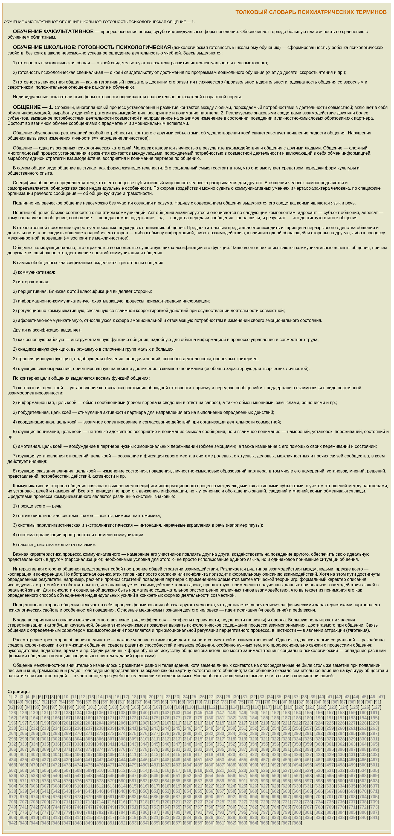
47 (381, 696)
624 (231, 786)
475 (89, 765)
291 (308, 733)
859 (198, 823)
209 (154, 723)
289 (286, 733)
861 (220, 823)
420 (231, 754)
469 (23, 765)
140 (143, 712)
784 (122, 812)
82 (301, 702)
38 (304, 696)
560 (275, 775)
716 (122, 802)
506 (56, 770)
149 (242, 712)
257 (308, 728)
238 (100, 728)
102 (102, 707)
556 (231, 775)
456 (253, 759)
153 (286, 712)
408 (100, 754)
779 (67, 812)
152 (275, 712)
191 (330, 718)
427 (308, 754)
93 (19, 707)
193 (352, 718)
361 (330, 744)
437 (45, 759)
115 (245, 707)
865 (264, 823)
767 (308, 807)
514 (143, 770)
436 (34, 759)
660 (253, 791)
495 (308, 765)
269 (67, 733)
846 (56, 823)
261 (352, 728)
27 (210, 696)
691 (220, 796)
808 (12, 817)
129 (23, 712)
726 (231, 802)
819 (133, 817)
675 (45, 796)
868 (297, 823)
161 (374, 712)
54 (62, 702)
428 (319, 754)
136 (100, 712)
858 (188, 823)
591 (242, 781)
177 (176, 718)
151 (264, 712)
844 (34, 823)
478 (122, 765)
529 (308, 770)
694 (253, 796)
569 (374, 775)
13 (91, 696)
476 (100, 765)
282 (209, 733)
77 (258, 702)
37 (296, 696)
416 (188, 754)
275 (133, 733)
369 (45, 749)
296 (363, 733)
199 (45, 723)
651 (154, 791)
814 (78, 817)
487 (220, 765)
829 (242, 817)
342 (122, 744)
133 (67, 712)
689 (198, 796)
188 (297, 718)
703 (352, 796)
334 (34, 744)
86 (334, 702)
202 (78, 723)
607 (45, 786)
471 (45, 765)
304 (78, 739)
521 (220, 770)
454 (231, 759)
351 (220, 744)
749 (111, 807)
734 (319, 802)
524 (253, 770)
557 (242, 775)
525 (264, 770)
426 (297, 754)
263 (374, 728)
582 (143, 781)
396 (341, 749)
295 (352, 733)
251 (242, 728)
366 (12, 749)
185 (264, 718)
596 (297, 781)
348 (188, 744)
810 (34, 817)
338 (78, 744)
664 (297, 791)
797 (264, 812)
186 (275, 718)
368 (34, 749)
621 (198, 786)
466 (363, 759)
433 (374, 754)
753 (154, 807)
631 (308, 786)
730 (275, 802)
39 (313, 696)
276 (143, 733)
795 (242, 812)
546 (122, 775)
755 (176, 807)
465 (352, 759)
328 (341, 739)
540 (56, 775)
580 (122, 781)
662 (275, 791)
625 (242, 786)
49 (19, 702)
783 (111, 812)
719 (154, 802)
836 (319, 817)
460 (297, 759)
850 (100, 823)
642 (56, 791)
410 (122, 754)
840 (363, 817)
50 (28, 702)
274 (122, 733)
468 (12, 765)
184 (253, 718)
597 (308, 781)
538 (34, 775)
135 (89, 712)
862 (231, 823)
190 (319, 718)
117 (267, 707)
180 (209, 718)
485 (198, 765)
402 (34, 754)
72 (215, 702)
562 (297, 775)
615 (133, 786)
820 (143, 817)
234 (56, 728)
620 (188, 786)
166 (56, 718)
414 (165, 754)
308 (122, 739)
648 (122, 791)
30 (236, 696)
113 (223, 707)
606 (34, 786)
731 (286, 802)
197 (23, 723)
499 (352, 765)
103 (113, 707)
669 (352, 791)
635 (352, 786)
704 (363, 796)
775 (23, 812)
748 (100, 807)
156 (319, 712)
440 (78, 759)
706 (12, 802)
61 (122, 702)
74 (232, 702)
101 (91, 707)
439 (67, 759)
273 (111, 733)
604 (12, 786)
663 (286, 791)
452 (209, 759)
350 (209, 744)
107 (157, 707)
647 (111, 791)
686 (165, 796)
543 (89, 775)
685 (154, 796)
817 (111, 817)
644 (78, 791)
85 (326, 702)
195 (374, 718)
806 (363, 812)
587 (198, 781)
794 (231, 812)
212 (188, 723)
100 (80, 707)
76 (249, 702)
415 (176, 754)
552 (188, 775)
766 (297, 807)
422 (253, 754)
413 (154, 754)
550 (165, 775)
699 (308, 796)
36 (287, 696)
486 (209, 765)
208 (143, 723)
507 (67, 770)
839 (352, 817)
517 (176, 770)
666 (319, 791)
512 (122, 770)
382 (188, 749)
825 (198, 817)
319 (242, 739)
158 (341, 712)
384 (209, 749)
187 (286, 718)
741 (23, 807)
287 (264, 733)
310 (143, 739)
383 (198, 749)
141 (154, 712)
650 (143, 791)
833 (286, 817)
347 (176, 744)
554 (209, 775)
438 (56, 759)
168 (78, 718)
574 (56, 781)
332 (12, 744)
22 (168, 696)
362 (341, 744)
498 (341, 765)
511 (111, 770)
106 (146, 707)
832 (275, 817)
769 (330, 807)
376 (122, 749)
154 (297, 712)
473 (67, 765)
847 (67, 823)
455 (242, 759)
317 (220, 739)
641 (45, 791)
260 (341, 728)
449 (176, 759)
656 (209, 791)
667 (330, 791)
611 (89, 786)
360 (319, 744)
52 (45, 702)
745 (67, 807)
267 (45, 733)
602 (363, 781)
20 (151, 696)
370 (56, 749)
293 (330, 733)
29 (227, 696)
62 (130, 702)
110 (190, 707)
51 (36, 702)
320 (253, 739)
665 (308, 791)
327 (330, 739)
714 (100, 802)
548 (143, 775)
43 (347, 696)
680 (100, 796)
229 (374, 723)
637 (374, 786)
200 (56, 723)
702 (341, 796)
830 (253, 817)
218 (253, 723)
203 (89, 723)
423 (264, 754)
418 (209, 754)
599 (330, 781)
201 (67, 723)
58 (96, 702)
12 (82, 696)
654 (188, 791)
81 (292, 702)
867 (286, 823)
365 (374, 744)
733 (308, 802)
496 (319, 765)
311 (154, 739)
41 (330, 696)
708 (34, 802)
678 (78, 796)
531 (330, 770)
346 (165, 744)
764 (275, 807)
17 (125, 696)
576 (78, 781)
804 (341, 812)
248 (209, 728)
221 (286, 723)
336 (56, 744)
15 (108, 696)
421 (242, 754)
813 (67, 817)
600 (341, 781)
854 (143, 823)
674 (34, 796)
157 (330, 712)
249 (220, 728)
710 (56, 802)
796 (253, 812)
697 (286, 796)
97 (53, 707)
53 (53, 702)
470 (34, 765)
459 (286, 759)
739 (374, 802)
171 (111, 718)
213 (198, 723)
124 (343, 707)
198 (34, 723)
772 (363, 807)
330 (363, 739)
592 (253, 781)
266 (34, 733)
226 (341, 723)
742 (34, 807)
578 (100, 781)
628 (275, 786)
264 (12, 733)
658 (231, 791)
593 (264, 781)
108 (168, 707)
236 (78, 728)
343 (133, 744)
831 (264, 817)
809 (23, 817)
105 (135, 707)
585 (176, 781)
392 (297, 749)
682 (122, 796)
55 (70, 702)
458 (275, 759)
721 (176, 802)
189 (308, 718)
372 (78, 749)
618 (165, 786)
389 (264, 749)
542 (78, 775)
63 (139, 702)
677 (67, 796)
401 (23, 754)
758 (209, 807)
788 (165, 812)
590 (231, 781)
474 (78, 765)
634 (341, 786)
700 (319, 796)
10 (65, 696)
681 (111, 796)
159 (352, 712)
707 (23, 802)
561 (286, 775)
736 (341, 802)
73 (224, 702)
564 (319, 775)
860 (209, 823)
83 (309, 702)
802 (319, 812)
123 (332, 707)
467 (374, 759)
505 (45, 770)
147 (220, 712)
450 (188, 759)
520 (209, 770)
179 (198, 718)
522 (231, 770)
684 (143, 796)
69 (190, 702)
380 (165, 749)
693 (242, 796)
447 (154, 759)
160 (363, 712)
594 (275, 781)
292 (319, 733)
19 (142, 696)
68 (181, 702)
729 (264, 802)
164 (34, 718)
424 (275, 754)
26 (202, 696)
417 (198, 754)
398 (363, 749)
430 (341, 754)
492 (275, 765)
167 (67, 718)
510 (100, 770)
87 (343, 702)
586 (188, 781)
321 (264, 739)
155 (308, 712)
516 (165, 770)
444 (122, 759)
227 (352, 723)
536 (12, 775)
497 (330, 765)
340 (100, 744)
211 (176, 723)
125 (354, 707)
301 (45, 739)
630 (297, 786)
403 (45, 754)
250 (231, 728)
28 (219, 696)
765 (286, 807)
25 (193, 696)
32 (253, 696)
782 (100, 812)
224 (319, 723)
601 (352, 781)
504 (34, 770)
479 (133, 765)
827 (220, 817)
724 (209, 802)
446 (143, 759)
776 (34, 812)
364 (363, 744)
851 (111, 823)
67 (172, 702)
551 (176, 775)
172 (122, 718)
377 (133, 749)
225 (330, 723)
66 (164, 702)
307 (111, 739)
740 (12, 807)
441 (89, 759)
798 (275, 812)
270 (78, 733)
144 (188, 712)
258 (319, 728)
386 (231, 749)
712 (78, 802)
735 (330, 802)
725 (220, 802)
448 (165, 759)
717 (133, 802)
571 (23, 781)
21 (159, 696)
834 (297, 817)
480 (143, 765)
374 (100, 749)
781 (89, 812)
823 (176, 817)
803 (330, 812)
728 (253, 802)
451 (198, 759)
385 (220, 749)
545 (111, 775)
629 (286, 786)
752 (143, 807)
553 (198, 775)
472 (56, 765)
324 (297, 739)
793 (220, 812)
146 (209, 712)
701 (330, 796)
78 (266, 702)
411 (133, 754)
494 (297, 765)
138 (122, 712)
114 (234, 707)
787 (154, 812)
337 (67, 744)
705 (374, 796)
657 (220, 791)
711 (67, 802)
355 (264, 744)
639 (23, 791)
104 (124, 707)
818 (122, 817)
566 (341, 775)
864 (253, 823)
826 (209, 817)
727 (242, 802)
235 (67, 728)
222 (297, 723)
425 (286, 754)
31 (244, 696)
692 (231, 796)
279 (176, 733)
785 (133, 812)
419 (220, 754)
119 (288, 707)
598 (319, 781)
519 (198, 770)
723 (198, 802)
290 (297, 733)
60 (113, 702)
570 (12, 781)
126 (365, 707)
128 (12, 712)
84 (317, 702)
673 (23, 796)
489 (242, 765)
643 (67, 791)
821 (154, 817)
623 (220, 786)
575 (67, 781)
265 (23, 733)
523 (242, 770)
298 (12, 739)
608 (56, 786)
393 (308, 749)
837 (330, 817)
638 (12, 791)
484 (188, 765)
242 (143, 728)
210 (165, 723)
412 (143, 754)
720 (165, 802)
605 (23, 786)
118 (278, 707)
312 (165, 739)
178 (188, 718)
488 (231, 765)
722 (188, 802)
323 (286, 739)
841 (374, 817)
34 (270, 696)
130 (34, 712)
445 (133, 759)
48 (11, 702)
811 (45, 817)
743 (45, 807)
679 (89, 796)
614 (122, 786)
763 (264, 807)
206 (122, 723)
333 (23, 744)
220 (275, 723)
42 (338, 696)
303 (67, 739)
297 (374, 733)
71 (207, 702)
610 (78, 786)
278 (165, 733)
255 (286, 728)
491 (264, 765)
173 (133, 718)
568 (363, 775)
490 (253, 765)
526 (275, 770)
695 (264, 796)
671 (374, 791)
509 (89, 770)
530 (319, 770)
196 (12, 723)
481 (154, 765)
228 (363, 723)
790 (188, 812)
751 (133, 807)
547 (133, 775)
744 (56, 807)
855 (154, 823)
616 (143, 786)
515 (154, 770)
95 (36, 707)
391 (286, 749)
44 (355, 696)
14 (100, 696)
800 (297, 812)
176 (165, 718)
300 (34, 739)
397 (352, 749)
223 (308, 723)
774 (12, 812)
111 (201, 707)
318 (231, 739)
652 (165, 791)
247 (198, 728)
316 (209, 739)
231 (23, 728)
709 (45, 802)
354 (253, 744)
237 (89, 728)
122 (321, 707)
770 (341, 807)
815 (89, 817)
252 (253, 728)
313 (176, 739)
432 (363, 754)
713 (89, 802)
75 (241, 702)
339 (89, 744)
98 (62, 707)
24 (185, 696)
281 (198, 733)
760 (231, 807)
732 (297, 802)
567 (352, 775)
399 (374, 749)
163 (23, 718)
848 (78, 823)
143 (176, 712)
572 (34, 781)
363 (352, 744)
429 (330, 754)
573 (45, 781)
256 (297, 728)
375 (111, 749)
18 (134, 696)
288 (275, 733)
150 (253, 712)
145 (198, 712)
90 (369, 702)
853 (133, 823)
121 (310, 707)
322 (275, 739)
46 (372, 696)
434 (12, 759)
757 (198, 807)
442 (100, 759)
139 (133, 712)
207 (133, 723)
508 (78, 770)
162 (12, 718)
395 (330, 749)
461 (308, 759)
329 (352, 739)
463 (330, 759)
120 (299, 707)
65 (155, 702)
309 (133, 739)
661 (264, 791)
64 (147, 702)
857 (176, 823)
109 (179, 707)
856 (165, 823)
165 (45, 718)
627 (264, 786)
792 (209, 812)
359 (308, 744)
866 (275, 823)
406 (78, 754)
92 (11, 707)
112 (212, 707)
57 (87, 702)
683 (133, 796)
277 (154, 733)
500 (363, 765)
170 (100, 718)
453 (220, 759)
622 (209, 786)
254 (275, 728)
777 (45, 812)
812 (56, 817)
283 (220, 733)
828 (231, 817)
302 (56, 739)
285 (242, 733)
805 (352, 812)
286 (253, 733)
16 (117, 696)
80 (283, 702)
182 (231, 718)
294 (341, 733)
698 (297, 796)
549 (154, 775)
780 (78, 812)
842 (12, 823)
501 (374, 765)
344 (143, 744)
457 (264, 759)
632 (319, 786)
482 (165, 765)
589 (220, 781)
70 (198, 702)
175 (154, 718)
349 (198, 744)
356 (275, 744)
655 (198, 791)
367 (23, 749)
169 (89, 718)
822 (165, 817)
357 (286, 744)
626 (253, 786)
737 (352, 802)
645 (89, 791)
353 (242, 744)
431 (352, 754)
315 (198, 739)
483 (176, 765)
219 (264, 723)
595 (286, 781)
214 (209, 723)
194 (363, 718)
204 (100, 723)
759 (220, 807)
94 (28, 707)
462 (319, 759)
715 (111, 802)
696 (275, 796)
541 (67, 775)
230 (12, 728)
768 (319, 807)
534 (363, 770)
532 (341, 770)
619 (176, 786)
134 (78, 712)
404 (56, 754)
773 (374, 807)
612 (100, 786)
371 (67, 749)
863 (242, 823)
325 (308, 739)
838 (341, 817)
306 (100, 739)
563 (308, 775)
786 (143, 812)
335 (45, 744)
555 (220, 775)
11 (74, 696)
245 (176, 728)
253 (264, 728)
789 (176, 812)
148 (231, 712)
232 (34, 728)
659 (242, 791)
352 (231, 744)
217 (242, 723)
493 (286, 765)
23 (176, 696)
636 (363, 786)
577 (89, 781)
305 (89, 739)
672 (12, 796)
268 (56, 733)
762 (253, 807)
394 (319, 749)
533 (352, 770)
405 (67, 754)
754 (165, 807)
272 (100, 733)
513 (133, 770)
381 (176, 749)
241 (133, 728)
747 (89, 807)
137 (111, 712)
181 (220, 718)
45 (364, 696)
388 (253, 749)
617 (154, 786)
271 (89, 733)
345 (154, 744)
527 (286, 770)
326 (319, 739)
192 (341, 718)
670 (363, 791)
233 (45, 728)
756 (188, 807)
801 (308, 812)
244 (165, 728)
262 (363, 728)
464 (341, 759)
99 (70, 707)
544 (100, 775)
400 (12, 754)
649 (133, 791)
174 (143, 718)
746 (78, 807)
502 (12, 770)
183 (242, 718)
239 (111, 728)
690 (209, 796)
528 (297, 770)
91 (377, 702)
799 (286, 812)
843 (23, 823)
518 (188, 770)
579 (111, 781)
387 (242, 749)
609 (67, 786)
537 (23, 775)
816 (100, 817)
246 (188, 728)
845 (45, 823)
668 (341, 791)
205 (111, 723)
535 (374, 770)
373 (89, 749)
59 (104, 702)
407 (89, 754)
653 (176, 791)
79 (275, 702)
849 (89, 823)
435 (23, 759)
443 (111, 759)
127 (376, 707)
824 (188, 817)
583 (154, 781)
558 (253, 775)
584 (165, 781)
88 (351, 702)
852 (122, 823)
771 (352, 807)
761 (242, 807)
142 (165, 712)
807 (374, 812)
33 (261, 696)
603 (374, 781)
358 (297, 744)
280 (188, 733)
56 (79, 702)
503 (23, 770)
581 (133, 781)
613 (111, 786)
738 (363, 802)
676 (56, 796)
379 (154, 749)
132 (56, 712)
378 (143, 749)
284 (231, 733)
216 (231, 723)
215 (220, 723)
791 (198, 812)
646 (100, 791)
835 (308, 817)
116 (256, 707)
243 (154, 728)
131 (45, 712)
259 (330, 728)
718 (143, 802)
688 (188, 796)
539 (45, 775)
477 (111, 765)
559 (264, 775)
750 (122, 807)
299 (23, 739)
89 (360, 702)
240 (122, 728)
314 (188, 739)
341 (111, 744)
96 (45, 707)
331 (374, 739)
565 (330, 775)
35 (279, 696)
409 (111, 754)
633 (330, 786)
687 (176, 796)
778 (56, 812)
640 (34, 791)
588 (209, 781)
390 (275, 749)
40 (321, 696)
